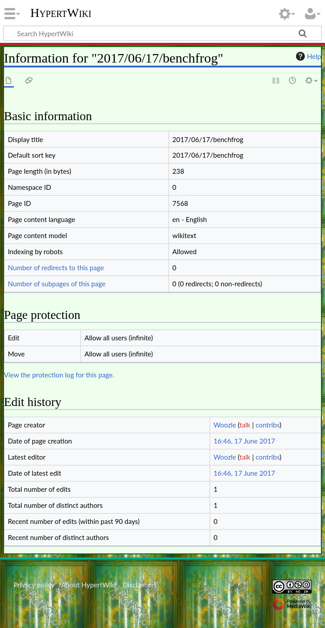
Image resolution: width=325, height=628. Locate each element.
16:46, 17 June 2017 (244, 441)
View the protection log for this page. (59, 375)
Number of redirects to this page (56, 268)
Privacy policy (33, 585)
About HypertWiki (88, 585)
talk (245, 425)
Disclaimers (140, 585)
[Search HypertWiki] (162, 33)
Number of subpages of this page (57, 284)
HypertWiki (61, 13)
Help (307, 56)
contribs (267, 425)
